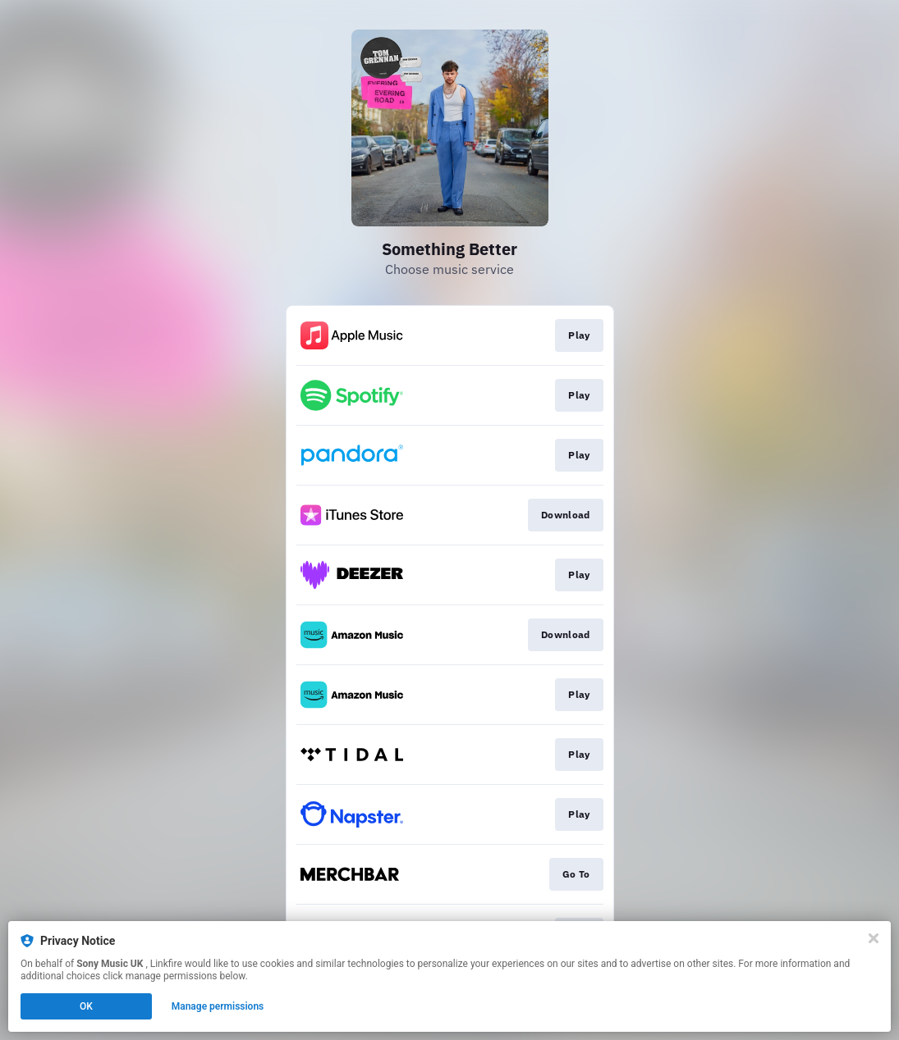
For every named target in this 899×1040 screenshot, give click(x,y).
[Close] (873, 938)
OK (86, 1006)
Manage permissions (218, 1006)
